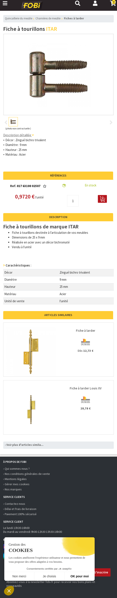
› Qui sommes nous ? (16, 469)
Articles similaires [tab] (58, 315)
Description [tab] (58, 217)
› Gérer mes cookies (16, 484)
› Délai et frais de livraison (19, 509)
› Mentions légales (15, 479)
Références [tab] (58, 175)
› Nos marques (12, 489)
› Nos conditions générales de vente (26, 474)
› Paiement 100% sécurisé (20, 514)
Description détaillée (18, 135)
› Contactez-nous (14, 504)
